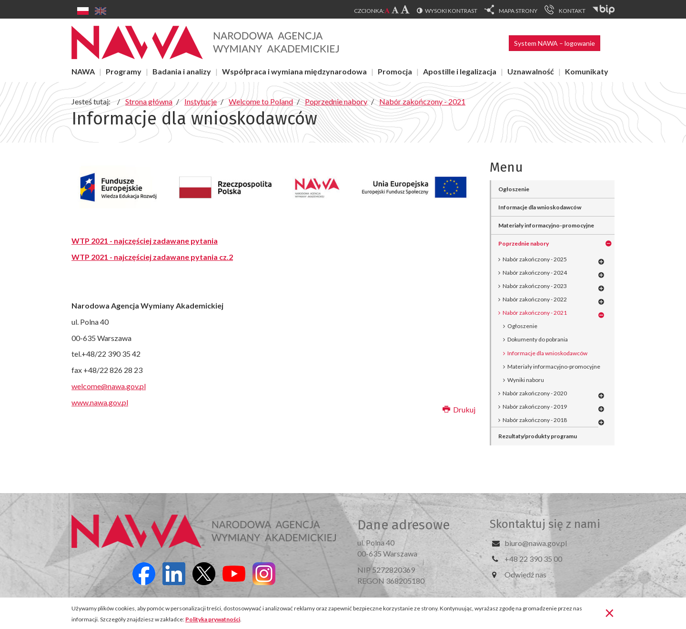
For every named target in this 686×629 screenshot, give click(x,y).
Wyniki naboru (525, 379)
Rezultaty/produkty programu (537, 436)
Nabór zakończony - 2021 (535, 312)
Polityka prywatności (212, 619)
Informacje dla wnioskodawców (539, 207)
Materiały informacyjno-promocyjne (546, 225)
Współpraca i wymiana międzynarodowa (294, 71)
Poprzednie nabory (523, 243)
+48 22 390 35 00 (533, 558)
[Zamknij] (610, 612)
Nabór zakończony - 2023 (535, 285)
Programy (123, 71)
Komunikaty (586, 71)
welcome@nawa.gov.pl (108, 386)
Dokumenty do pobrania (537, 339)
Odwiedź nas (525, 574)
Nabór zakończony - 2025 (535, 259)
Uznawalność (530, 71)
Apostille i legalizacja (459, 71)
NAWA (83, 71)
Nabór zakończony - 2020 (535, 393)
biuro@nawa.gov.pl (535, 542)
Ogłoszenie (513, 189)
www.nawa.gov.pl (99, 402)
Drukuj (459, 409)
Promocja (395, 71)
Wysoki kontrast (451, 10)
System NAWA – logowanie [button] (554, 43)
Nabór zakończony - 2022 (535, 299)
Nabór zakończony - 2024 (535, 272)
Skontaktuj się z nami (545, 524)
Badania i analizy (181, 71)
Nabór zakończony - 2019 (535, 406)
